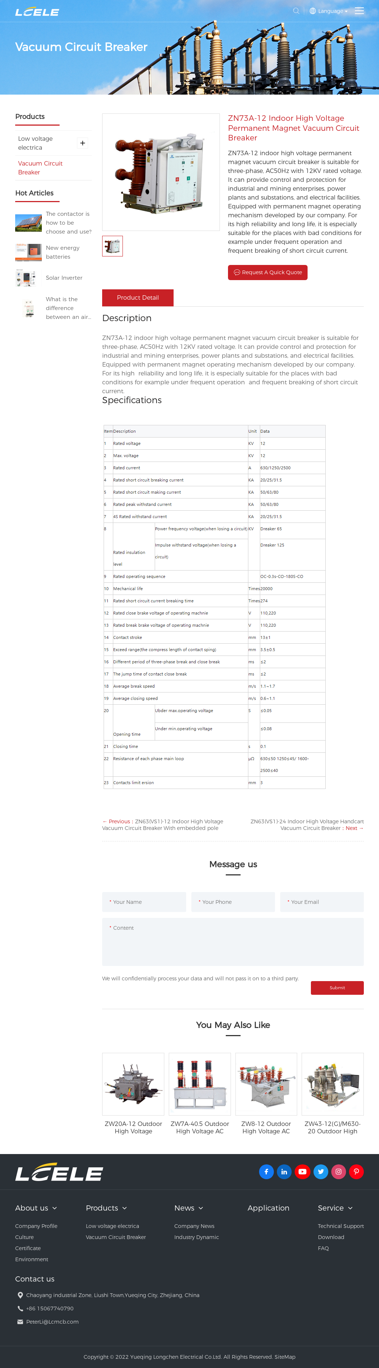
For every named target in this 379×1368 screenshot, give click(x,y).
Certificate (28, 1248)
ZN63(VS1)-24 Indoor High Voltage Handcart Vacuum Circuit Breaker (307, 824)
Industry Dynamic (196, 1237)
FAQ (323, 1248)
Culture (24, 1237)
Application (268, 1208)
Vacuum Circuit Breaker (40, 168)
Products (102, 1208)
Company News (194, 1226)
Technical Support (341, 1226)
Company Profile (36, 1226)
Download (331, 1237)
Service (331, 1208)
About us (31, 1208)
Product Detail (138, 297)
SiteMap (285, 1357)
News (184, 1208)
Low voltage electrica (53, 143)
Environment (31, 1259)
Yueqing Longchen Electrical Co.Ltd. (37, 11)
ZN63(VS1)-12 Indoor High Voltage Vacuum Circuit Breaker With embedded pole (162, 824)
